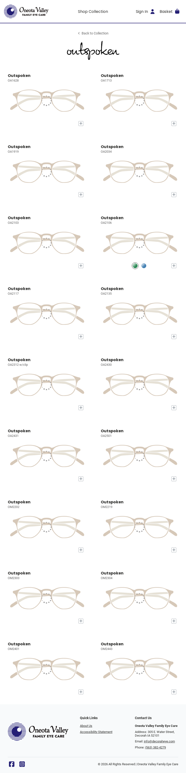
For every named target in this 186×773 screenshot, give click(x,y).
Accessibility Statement (96, 732)
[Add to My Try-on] (81, 123)
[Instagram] (22, 765)
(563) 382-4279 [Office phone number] (155, 747)
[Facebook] (12, 765)
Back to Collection (93, 33)
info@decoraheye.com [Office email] (159, 741)
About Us (86, 726)
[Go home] (26, 11)
